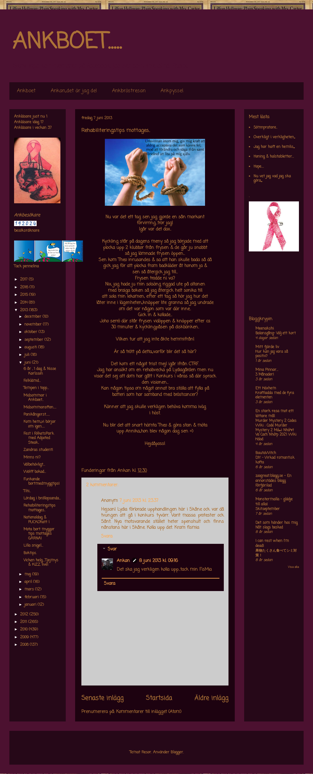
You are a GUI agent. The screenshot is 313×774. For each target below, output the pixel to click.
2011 (24, 622)
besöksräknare (26, 231)
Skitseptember (267, 509)
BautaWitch (265, 453)
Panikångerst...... (36, 414)
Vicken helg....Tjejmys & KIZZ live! (40, 563)
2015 (24, 295)
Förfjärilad (263, 485)
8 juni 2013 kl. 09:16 (158, 561)
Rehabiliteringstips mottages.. (39, 508)
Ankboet (26, 91)
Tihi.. (27, 491)
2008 (25, 645)
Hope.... (259, 166)
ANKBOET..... (67, 42)
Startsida (159, 698)
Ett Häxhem (265, 388)
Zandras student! (38, 450)
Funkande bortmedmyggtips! (41, 482)
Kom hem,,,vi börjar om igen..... (39, 424)
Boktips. (30, 553)
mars (29, 589)
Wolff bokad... (34, 472)
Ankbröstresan (129, 91)
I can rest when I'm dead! (272, 543)
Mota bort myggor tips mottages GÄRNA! (38, 534)
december (33, 317)
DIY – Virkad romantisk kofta (275, 460)
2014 (24, 303)
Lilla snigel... (33, 546)
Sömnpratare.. (265, 127)
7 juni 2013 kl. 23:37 (139, 501)
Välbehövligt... (34, 465)
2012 (24, 614)
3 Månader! (264, 374)
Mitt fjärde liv (267, 347)
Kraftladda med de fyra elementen (274, 395)
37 (50, 128)
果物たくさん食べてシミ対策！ (276, 553)
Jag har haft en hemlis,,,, (274, 147)
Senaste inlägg (102, 698)
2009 (25, 637)
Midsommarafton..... (39, 407)
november (33, 324)
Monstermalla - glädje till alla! (274, 502)
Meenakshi (264, 328)
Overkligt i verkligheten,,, (274, 137)
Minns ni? (32, 457)
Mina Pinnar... (266, 370)
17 (42, 122)
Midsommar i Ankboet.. (35, 398)
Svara (106, 536)
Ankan (123, 561)
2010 (24, 629)
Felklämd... (32, 381)
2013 (24, 310)
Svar (112, 549)
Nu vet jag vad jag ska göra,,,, (272, 179)
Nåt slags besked (269, 527)
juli (27, 355)
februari (32, 597)
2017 (24, 279)
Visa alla (293, 567)
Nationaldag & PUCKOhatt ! (36, 520)
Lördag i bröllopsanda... (42, 498)
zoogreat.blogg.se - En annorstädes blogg (273, 478)
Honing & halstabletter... (274, 156)
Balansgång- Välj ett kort (275, 333)
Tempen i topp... (36, 388)
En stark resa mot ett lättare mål (274, 413)
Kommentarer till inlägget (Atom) (149, 712)
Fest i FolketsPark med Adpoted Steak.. (38, 438)
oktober (31, 332)
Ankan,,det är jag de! (74, 91)
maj (28, 574)
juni (28, 363)
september (34, 340)
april (28, 582)
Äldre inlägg (211, 698)
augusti (31, 347)
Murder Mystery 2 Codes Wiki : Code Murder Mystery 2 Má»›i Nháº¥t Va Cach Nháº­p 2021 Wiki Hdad (275, 430)
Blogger (177, 752)
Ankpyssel (172, 91)
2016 (24, 287)
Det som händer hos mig (276, 523)
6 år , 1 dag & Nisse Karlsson (39, 371)
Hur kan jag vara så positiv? (271, 354)
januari (31, 605)
